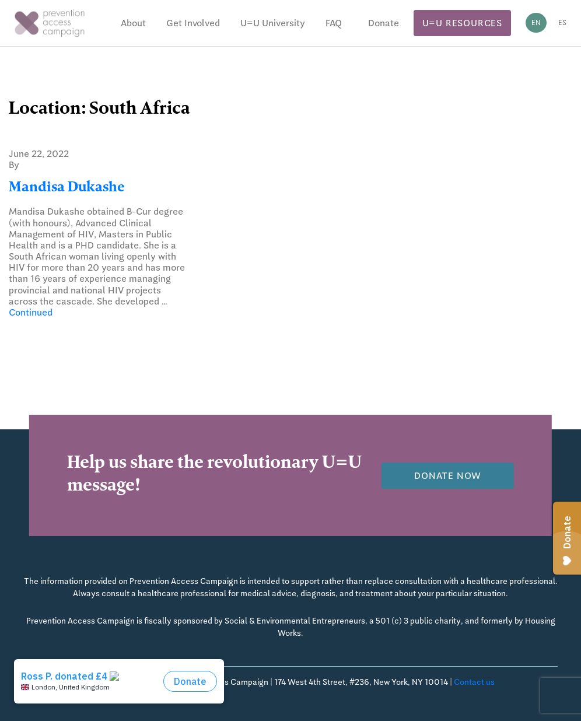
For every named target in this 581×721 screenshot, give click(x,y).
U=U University (272, 23)
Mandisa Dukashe (66, 188)
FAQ (334, 23)
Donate (383, 23)
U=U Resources (462, 23)
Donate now (447, 475)
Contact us (474, 682)
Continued (30, 312)
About (133, 23)
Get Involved (193, 23)
